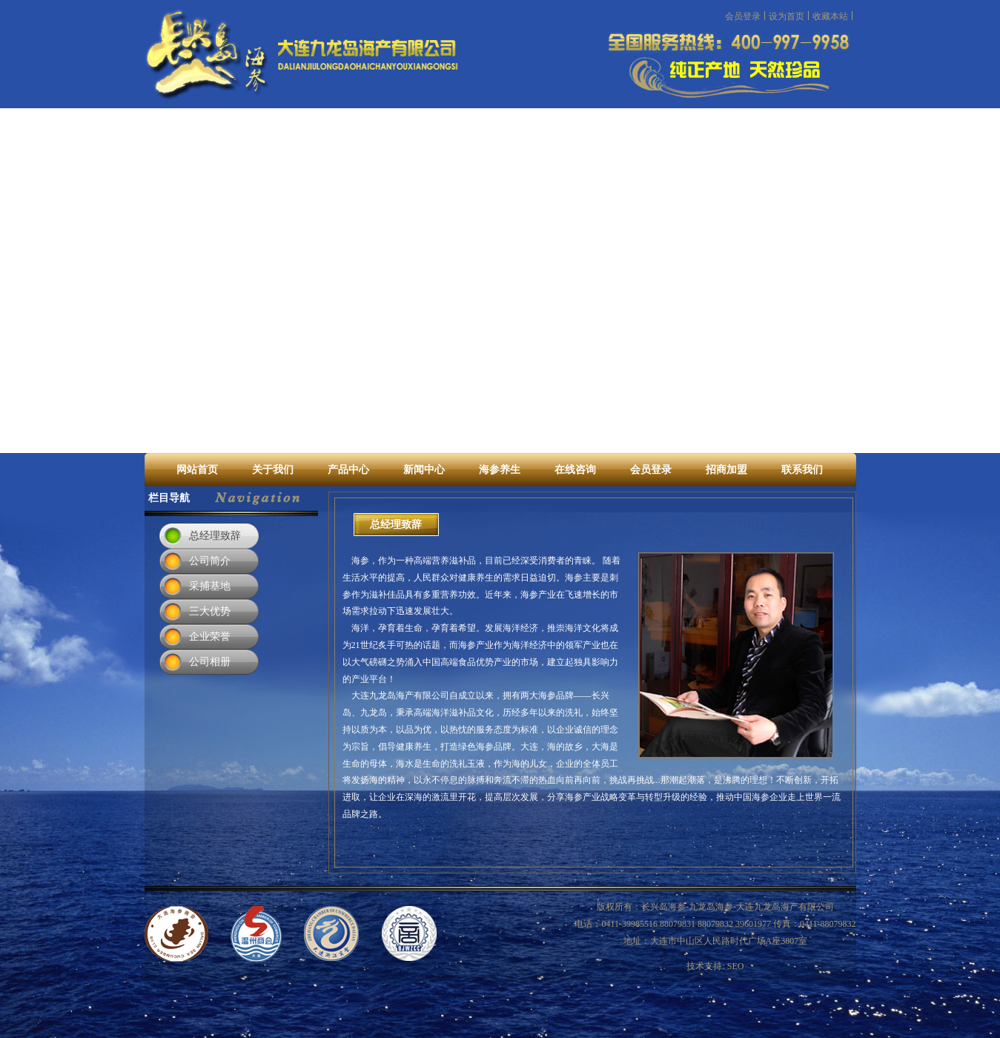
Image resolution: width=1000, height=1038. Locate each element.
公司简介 (210, 560)
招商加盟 (726, 469)
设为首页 (786, 15)
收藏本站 (830, 15)
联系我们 (802, 469)
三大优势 (210, 611)
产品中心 (348, 469)
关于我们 (273, 469)
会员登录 (743, 15)
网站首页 (197, 469)
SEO (735, 966)
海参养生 (499, 469)
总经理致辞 (215, 535)
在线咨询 (575, 469)
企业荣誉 (210, 636)
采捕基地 (210, 586)
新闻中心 (424, 469)
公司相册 (210, 661)
